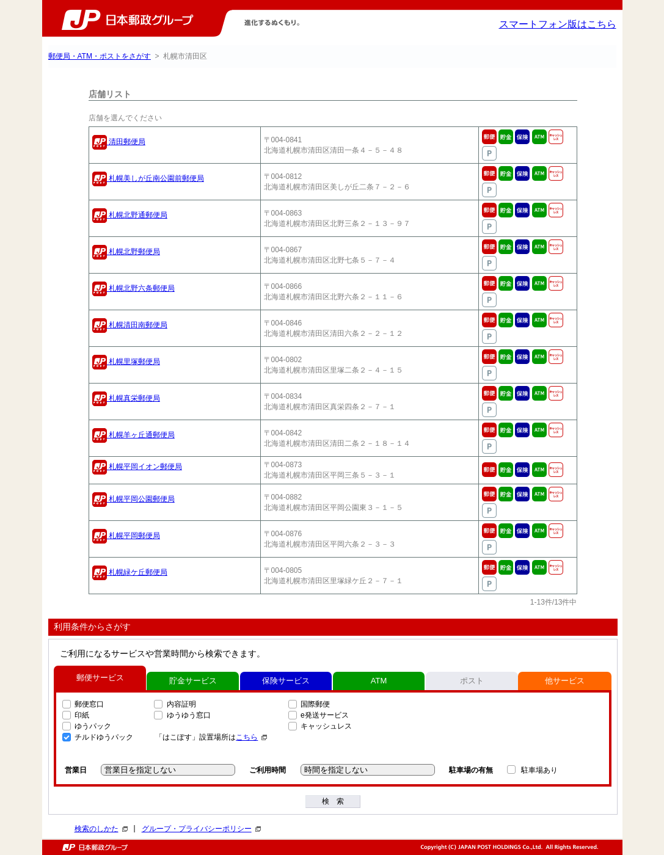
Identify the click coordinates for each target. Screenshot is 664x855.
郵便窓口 (89, 704)
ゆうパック (93, 726)
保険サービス (286, 680)
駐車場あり (539, 770)
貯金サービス (193, 680)
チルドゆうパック (104, 737)
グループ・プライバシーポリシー (201, 828)
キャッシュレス (326, 726)
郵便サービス (100, 677)
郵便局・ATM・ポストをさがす (99, 56)
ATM (379, 680)
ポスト (472, 680)
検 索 (333, 801)
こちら (251, 737)
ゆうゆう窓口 (189, 715)
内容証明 (181, 704)
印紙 (82, 715)
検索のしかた (101, 828)
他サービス (565, 680)
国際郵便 (315, 704)
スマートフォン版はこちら (557, 24)
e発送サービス (325, 715)
